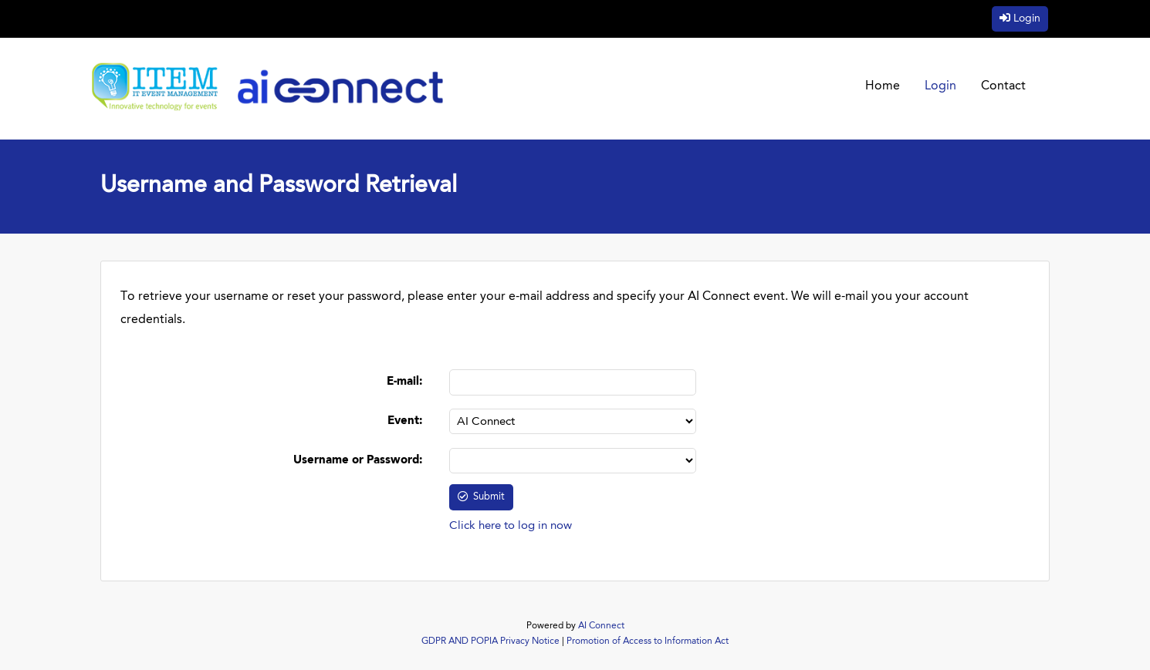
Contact (1003, 86)
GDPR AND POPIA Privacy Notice (490, 641)
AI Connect (601, 626)
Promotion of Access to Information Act (648, 641)
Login (1026, 18)
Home (882, 86)
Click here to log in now (510, 526)
